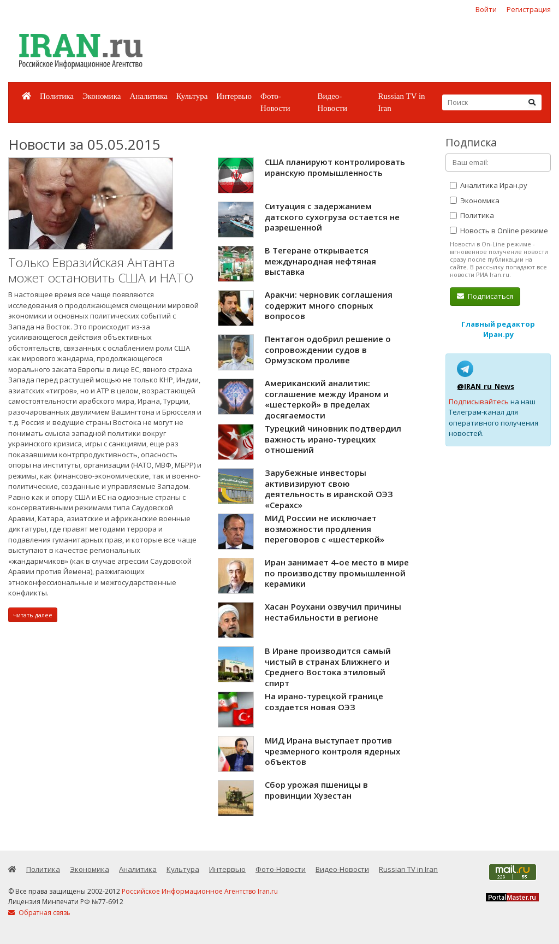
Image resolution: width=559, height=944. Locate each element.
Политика (57, 96)
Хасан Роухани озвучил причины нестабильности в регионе (333, 612)
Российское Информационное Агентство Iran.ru (200, 891)
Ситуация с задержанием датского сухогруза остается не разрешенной (332, 216)
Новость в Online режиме (499, 230)
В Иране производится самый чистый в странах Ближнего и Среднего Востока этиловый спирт (328, 666)
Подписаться (485, 296)
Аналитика (148, 96)
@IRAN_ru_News (485, 386)
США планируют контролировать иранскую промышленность (335, 167)
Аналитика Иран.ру (488, 185)
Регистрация (529, 9)
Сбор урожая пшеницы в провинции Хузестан (316, 790)
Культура (192, 96)
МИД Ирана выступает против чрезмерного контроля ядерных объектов (332, 751)
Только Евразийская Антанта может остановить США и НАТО (100, 270)
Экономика (101, 96)
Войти (486, 9)
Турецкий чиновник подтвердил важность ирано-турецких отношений (333, 439)
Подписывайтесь (479, 401)
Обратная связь (39, 912)
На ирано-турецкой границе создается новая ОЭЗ (324, 701)
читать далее (32, 615)
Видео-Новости (332, 102)
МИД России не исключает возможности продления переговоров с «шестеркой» (324, 528)
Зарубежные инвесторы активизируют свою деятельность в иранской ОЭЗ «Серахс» (329, 488)
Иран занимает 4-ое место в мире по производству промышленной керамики (337, 573)
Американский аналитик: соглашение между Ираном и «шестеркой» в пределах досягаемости (327, 399)
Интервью (234, 96)
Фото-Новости (275, 102)
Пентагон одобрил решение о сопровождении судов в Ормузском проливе (328, 349)
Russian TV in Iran (401, 102)
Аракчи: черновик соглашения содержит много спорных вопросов (329, 305)
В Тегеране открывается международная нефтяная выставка (320, 261)
